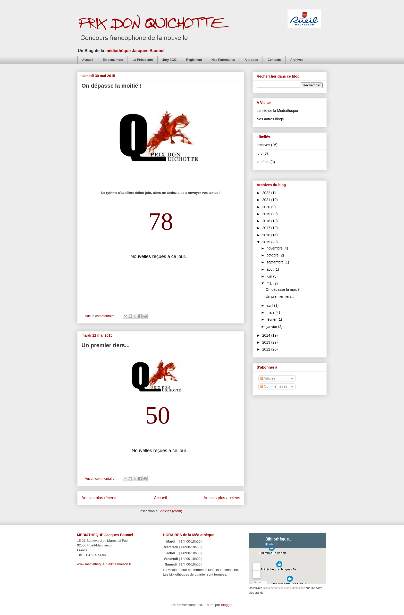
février (271, 319)
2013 (266, 342)
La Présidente (142, 60)
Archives (297, 60)
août (270, 269)
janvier (272, 327)
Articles (267, 378)
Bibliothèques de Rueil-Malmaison (284, 587)
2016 (266, 235)
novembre (274, 248)
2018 (266, 221)
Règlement (194, 60)
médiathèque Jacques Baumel (134, 50)
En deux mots (113, 60)
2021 (266, 200)
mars (270, 312)
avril (270, 305)
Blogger (226, 605)
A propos (251, 60)
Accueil (87, 60)
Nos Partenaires (223, 60)
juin (269, 276)
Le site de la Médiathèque (277, 111)
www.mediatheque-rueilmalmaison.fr (104, 564)
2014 (266, 335)
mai (269, 283)
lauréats (263, 162)
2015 (266, 242)
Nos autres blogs (270, 119)
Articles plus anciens (222, 498)
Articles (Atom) (171, 511)
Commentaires (273, 386)
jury (260, 153)
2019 (266, 214)
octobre (273, 255)
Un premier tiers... (105, 345)
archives (263, 145)
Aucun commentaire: (100, 316)
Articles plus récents (99, 498)
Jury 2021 (169, 60)
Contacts (274, 60)
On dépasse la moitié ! (111, 85)
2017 (266, 228)
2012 (266, 349)
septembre (275, 262)
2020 (266, 207)
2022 (266, 193)
